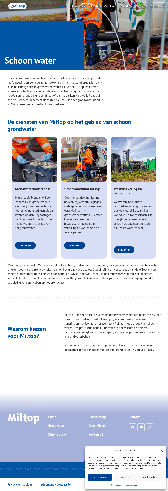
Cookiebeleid (116, 485)
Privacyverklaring (131, 485)
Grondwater (56, 425)
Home (52, 417)
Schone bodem (58, 434)
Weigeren (125, 477)
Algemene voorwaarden (56, 484)
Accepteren (100, 477)
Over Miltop (97, 425)
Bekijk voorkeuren (151, 477)
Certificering (97, 417)
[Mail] (141, 427)
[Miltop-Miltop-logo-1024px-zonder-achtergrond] (17, 6)
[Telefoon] (149, 427)
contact (87, 345)
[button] (161, 450)
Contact (134, 417)
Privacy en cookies (20, 484)
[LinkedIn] (132, 427)
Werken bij (96, 434)
